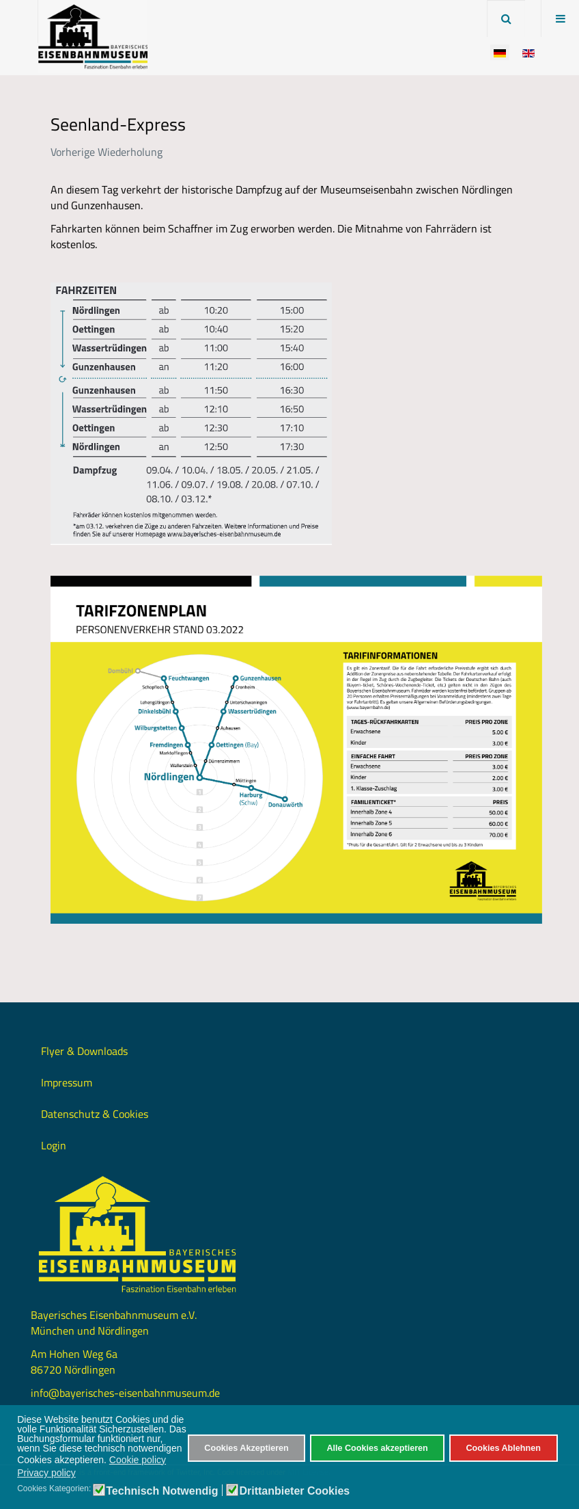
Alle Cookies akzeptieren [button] (376, 1448)
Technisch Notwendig (162, 1491)
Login (53, 1145)
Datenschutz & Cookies (94, 1114)
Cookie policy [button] (137, 1459)
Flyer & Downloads (84, 1051)
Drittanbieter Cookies (294, 1491)
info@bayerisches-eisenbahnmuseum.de (125, 1393)
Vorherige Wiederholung (107, 152)
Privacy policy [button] (46, 1472)
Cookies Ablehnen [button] (503, 1448)
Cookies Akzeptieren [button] (246, 1448)
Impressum (66, 1082)
